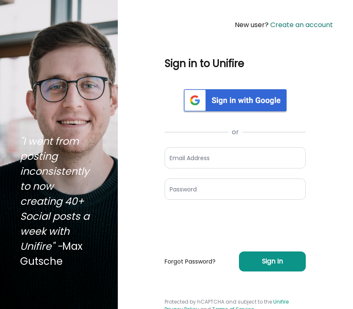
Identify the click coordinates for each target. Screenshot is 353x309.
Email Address (190, 157)
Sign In (272, 261)
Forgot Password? (190, 261)
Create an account (301, 25)
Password (183, 189)
